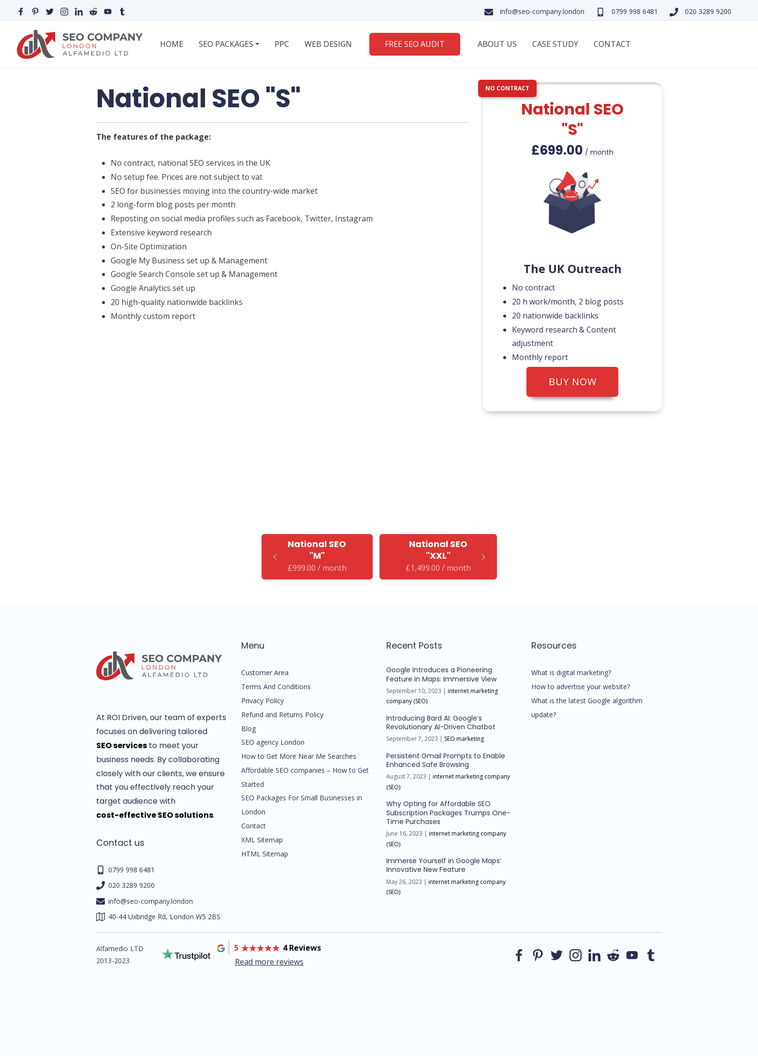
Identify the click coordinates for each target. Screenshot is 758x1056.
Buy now (573, 381)
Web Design (328, 44)
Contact (612, 44)
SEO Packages (226, 44)
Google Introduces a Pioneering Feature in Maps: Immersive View (441, 674)
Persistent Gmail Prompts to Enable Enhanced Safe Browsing (445, 760)
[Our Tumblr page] (122, 11)
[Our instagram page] (64, 11)
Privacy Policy (262, 700)
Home (171, 44)
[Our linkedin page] (79, 11)
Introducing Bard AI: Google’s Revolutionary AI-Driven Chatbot (441, 722)
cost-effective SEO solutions (154, 815)
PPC (282, 44)
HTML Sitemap (264, 853)
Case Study (555, 44)
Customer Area (265, 672)
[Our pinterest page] (35, 11)
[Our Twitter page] (50, 11)
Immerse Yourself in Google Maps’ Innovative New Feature (443, 865)
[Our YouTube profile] (108, 11)
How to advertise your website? (580, 686)
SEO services (121, 745)
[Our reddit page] (93, 11)
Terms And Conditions (276, 686)
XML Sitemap (262, 839)
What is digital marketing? (571, 672)
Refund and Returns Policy (282, 714)
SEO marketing (464, 739)
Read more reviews (269, 961)
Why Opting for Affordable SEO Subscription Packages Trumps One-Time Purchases (448, 812)
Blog (248, 728)
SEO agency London (273, 742)
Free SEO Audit (415, 44)
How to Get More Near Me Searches (298, 756)
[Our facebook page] (21, 11)
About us (497, 44)
